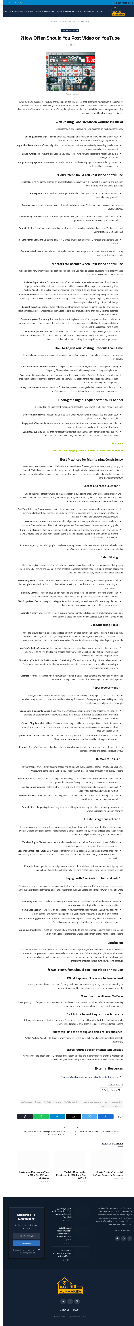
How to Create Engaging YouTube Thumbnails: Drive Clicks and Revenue (84, 450)
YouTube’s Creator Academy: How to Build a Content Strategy (86, 1077)
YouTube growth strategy (28, 1101)
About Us (61, 1309)
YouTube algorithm (68, 1101)
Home (96, 11)
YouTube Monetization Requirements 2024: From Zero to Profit (68, 1175)
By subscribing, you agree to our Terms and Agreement (23, 1251)
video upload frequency (89, 1101)
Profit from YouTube (67, 30)
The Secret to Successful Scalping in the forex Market (59, 1253)
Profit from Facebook (42, 11)
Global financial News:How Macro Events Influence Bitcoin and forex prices (61, 1233)
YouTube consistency (49, 1101)
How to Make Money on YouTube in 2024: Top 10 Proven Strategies (30, 1175)
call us (73, 1309)
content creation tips (110, 1101)
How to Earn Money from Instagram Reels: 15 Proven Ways (94, 1132)
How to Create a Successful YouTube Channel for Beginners (105, 1173)
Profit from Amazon (62, 11)
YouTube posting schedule (108, 1106)
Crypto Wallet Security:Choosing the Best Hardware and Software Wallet (40, 1132)
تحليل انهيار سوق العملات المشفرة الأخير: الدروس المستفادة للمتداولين (58, 1212)
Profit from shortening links (18, 11)
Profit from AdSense (82, 11)
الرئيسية (85, 21)
